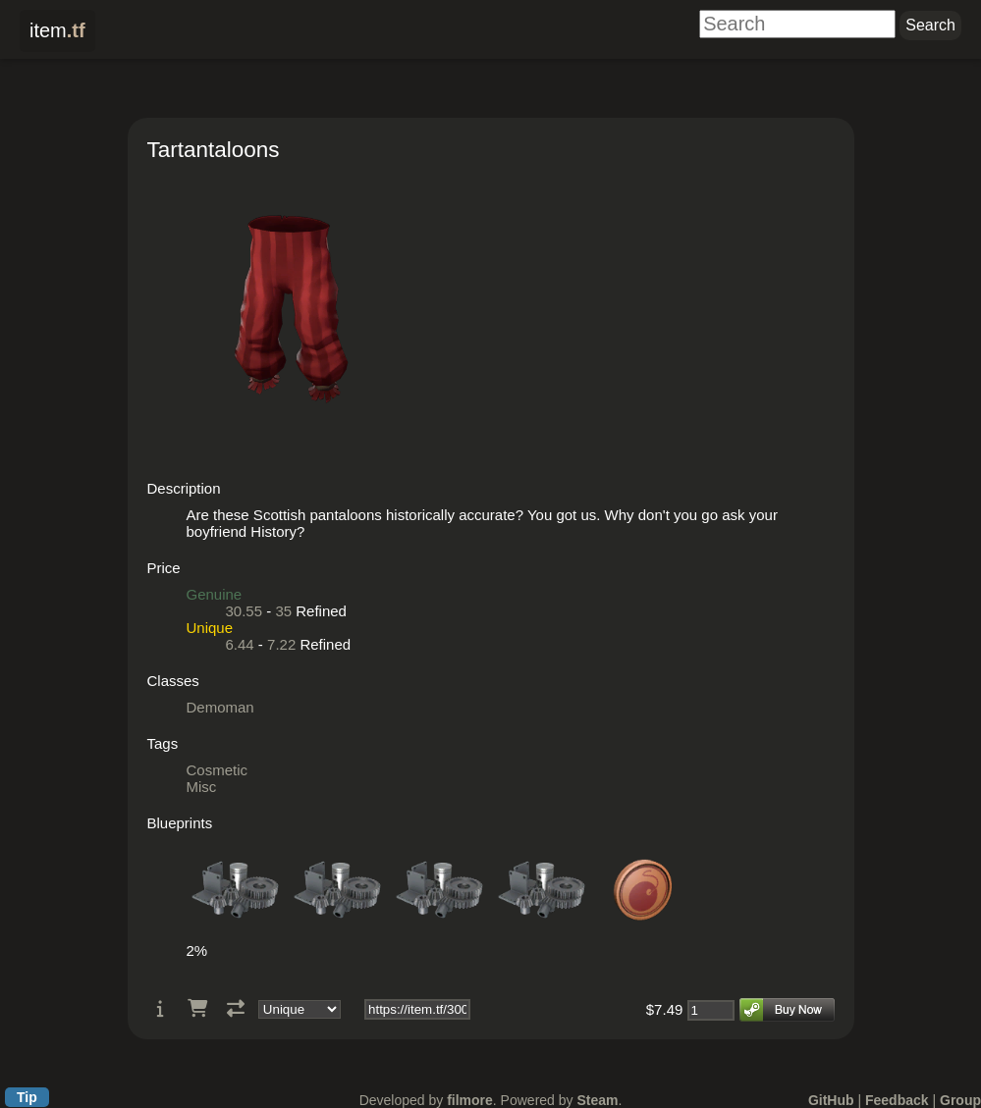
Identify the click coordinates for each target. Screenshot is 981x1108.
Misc (202, 786)
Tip (27, 1097)
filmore (470, 1100)
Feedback (897, 1100)
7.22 (281, 644)
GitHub (831, 1100)
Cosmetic (217, 770)
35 (283, 611)
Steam (597, 1100)
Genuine (215, 594)
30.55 (244, 611)
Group (960, 1100)
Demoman (220, 707)
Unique (210, 627)
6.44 (240, 644)
